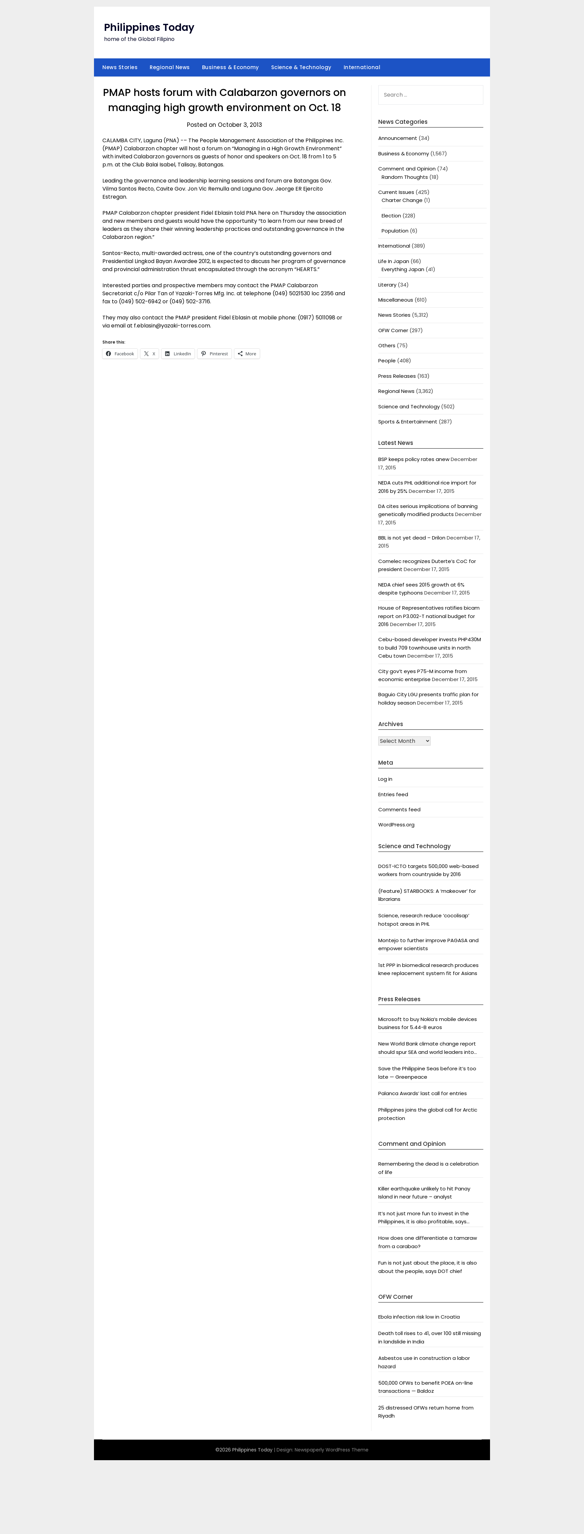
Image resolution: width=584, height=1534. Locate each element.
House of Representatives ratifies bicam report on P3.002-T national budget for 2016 (429, 616)
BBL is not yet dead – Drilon (411, 537)
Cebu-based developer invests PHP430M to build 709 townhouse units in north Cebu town (429, 647)
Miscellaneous (395, 299)
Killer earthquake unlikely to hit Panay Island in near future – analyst (424, 1192)
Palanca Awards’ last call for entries (422, 1093)
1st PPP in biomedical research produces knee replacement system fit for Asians (428, 969)
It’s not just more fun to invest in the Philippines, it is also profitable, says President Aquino (423, 1218)
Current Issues (396, 192)
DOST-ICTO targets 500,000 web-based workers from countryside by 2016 (428, 870)
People (387, 360)
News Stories (120, 67)
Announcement (397, 138)
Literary (387, 284)
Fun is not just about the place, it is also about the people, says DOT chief (427, 1266)
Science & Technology (301, 67)
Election (391, 215)
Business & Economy (230, 67)
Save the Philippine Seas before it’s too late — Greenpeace (427, 1072)
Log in (385, 778)
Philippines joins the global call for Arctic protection (427, 1113)
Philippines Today (149, 27)
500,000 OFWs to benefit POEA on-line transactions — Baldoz (425, 1386)
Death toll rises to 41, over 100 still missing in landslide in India (429, 1337)
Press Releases (397, 375)
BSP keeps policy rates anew (413, 459)
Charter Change (402, 200)
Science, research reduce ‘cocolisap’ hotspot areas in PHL (423, 919)
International (362, 67)
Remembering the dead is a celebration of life (428, 1167)
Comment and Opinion (407, 168)
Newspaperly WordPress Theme (332, 1449)
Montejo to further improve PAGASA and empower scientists (428, 944)
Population (395, 230)
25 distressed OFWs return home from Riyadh (426, 1411)
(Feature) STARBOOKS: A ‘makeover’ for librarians (427, 895)
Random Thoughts (405, 177)
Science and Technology (409, 406)
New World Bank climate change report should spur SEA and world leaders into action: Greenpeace (427, 1048)
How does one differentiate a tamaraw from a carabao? (427, 1241)
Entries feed (393, 794)
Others (386, 345)
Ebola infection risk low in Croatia (419, 1316)
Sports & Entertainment (407, 421)
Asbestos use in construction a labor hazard (424, 1362)
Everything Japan (403, 269)
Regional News (170, 67)
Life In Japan (393, 261)
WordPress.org (396, 824)
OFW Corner (393, 330)
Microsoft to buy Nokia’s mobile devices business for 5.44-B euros (427, 1023)
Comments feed (399, 809)
